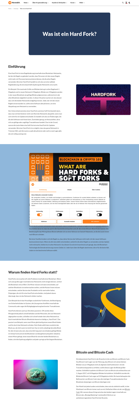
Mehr (81, 3)
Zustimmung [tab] (43, 189)
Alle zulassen (95, 221)
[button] (69, 175)
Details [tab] (69, 189)
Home (9, 8)
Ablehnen (44, 221)
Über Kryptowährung (39, 3)
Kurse (72, 3)
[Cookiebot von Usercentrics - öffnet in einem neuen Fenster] (100, 184)
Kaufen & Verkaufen (59, 3)
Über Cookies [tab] (96, 189)
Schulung (16, 8)
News (25, 3)
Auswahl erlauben (69, 221)
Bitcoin (98, 226)
